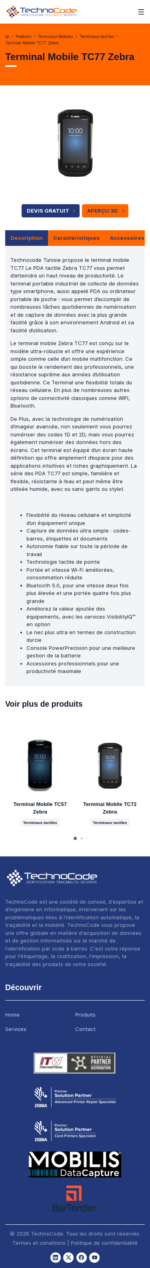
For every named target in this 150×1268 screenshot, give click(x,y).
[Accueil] (7, 36)
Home (12, 1014)
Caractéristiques (76, 238)
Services (15, 1029)
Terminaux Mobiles (55, 36)
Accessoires (127, 238)
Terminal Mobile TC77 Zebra (32, 43)
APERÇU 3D (106, 210)
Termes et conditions (39, 1243)
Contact (85, 1029)
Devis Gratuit (52, 210)
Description (26, 238)
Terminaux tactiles (97, 36)
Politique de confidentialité (104, 1243)
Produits (23, 36)
